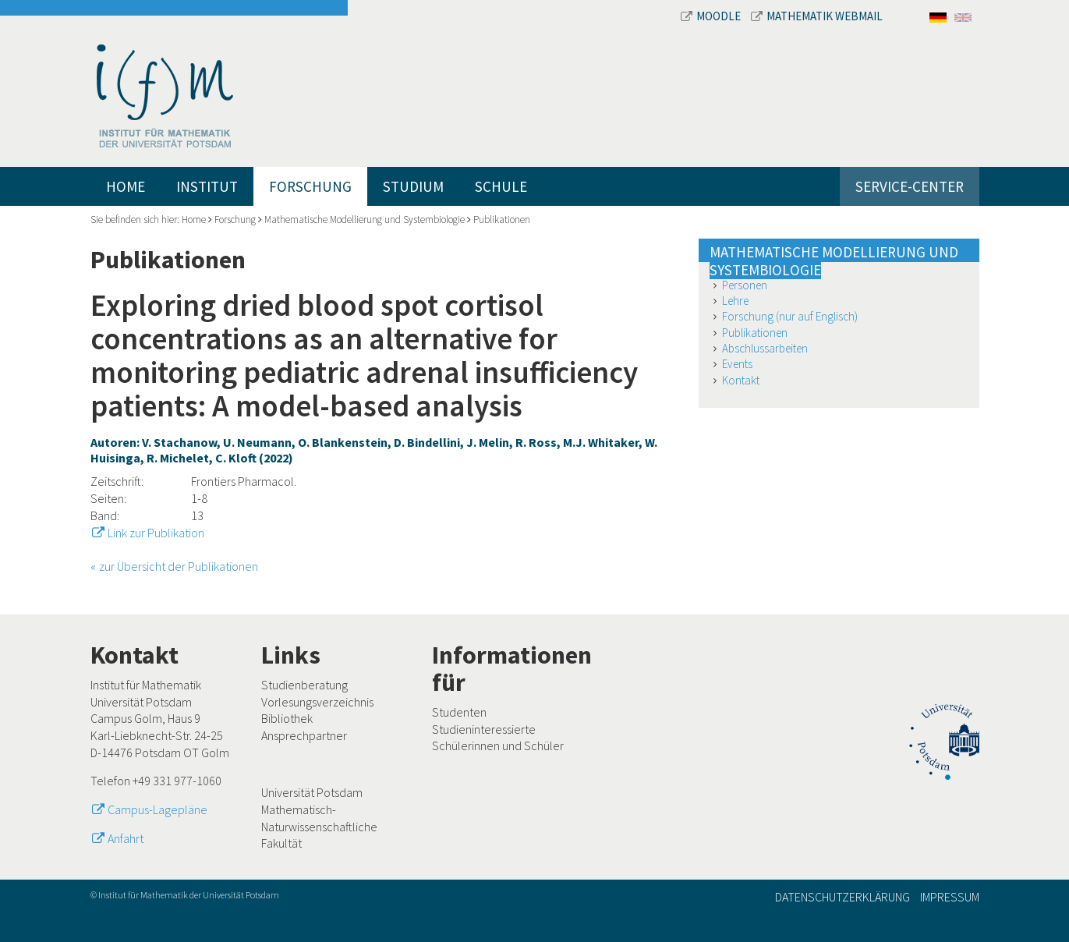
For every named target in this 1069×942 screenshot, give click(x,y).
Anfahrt (125, 838)
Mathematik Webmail (817, 16)
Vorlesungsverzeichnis (317, 702)
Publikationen (501, 219)
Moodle (712, 16)
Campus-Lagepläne (157, 809)
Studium (413, 186)
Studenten (459, 712)
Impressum (949, 897)
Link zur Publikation (156, 532)
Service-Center (909, 186)
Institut (207, 186)
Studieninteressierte (484, 729)
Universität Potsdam (312, 792)
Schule (501, 186)
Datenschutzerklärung (842, 897)
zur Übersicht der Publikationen (178, 566)
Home (125, 186)
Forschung (310, 186)
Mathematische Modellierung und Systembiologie (364, 219)
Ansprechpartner (304, 735)
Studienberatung (304, 684)
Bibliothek (287, 718)
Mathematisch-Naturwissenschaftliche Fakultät (319, 826)
